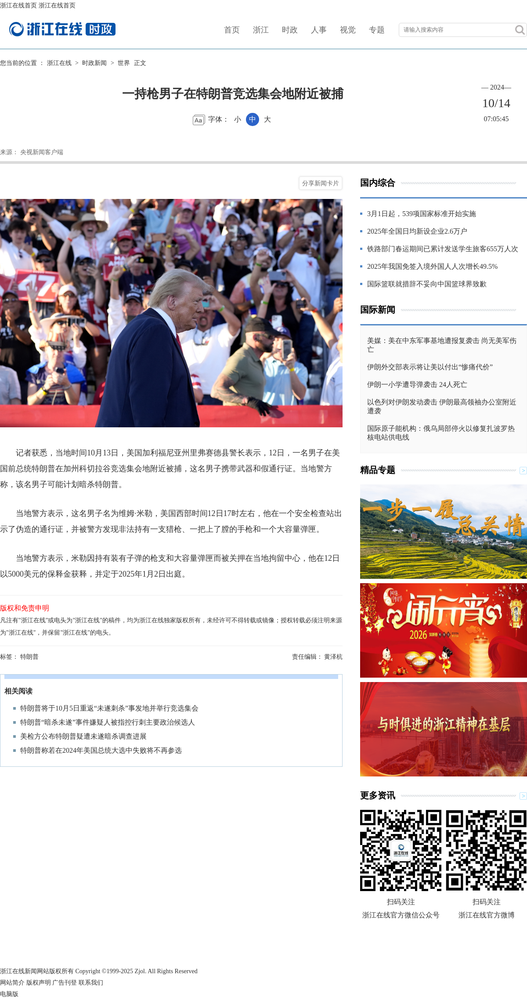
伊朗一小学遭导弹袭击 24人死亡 (417, 384)
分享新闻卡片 (320, 183)
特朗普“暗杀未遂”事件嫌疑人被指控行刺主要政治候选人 (107, 722)
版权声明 (38, 982)
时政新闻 (94, 63)
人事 (319, 29)
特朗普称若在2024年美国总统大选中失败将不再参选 (101, 750)
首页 (232, 29)
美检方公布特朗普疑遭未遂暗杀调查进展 (83, 736)
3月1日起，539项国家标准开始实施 (421, 213)
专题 (377, 29)
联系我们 (91, 982)
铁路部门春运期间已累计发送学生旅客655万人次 (442, 249)
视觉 (348, 29)
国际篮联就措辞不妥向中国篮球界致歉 (427, 284)
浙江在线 (59, 63)
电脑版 (9, 994)
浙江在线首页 (18, 5)
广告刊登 (64, 982)
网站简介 (12, 982)
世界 (124, 63)
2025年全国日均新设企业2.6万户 (417, 231)
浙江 (261, 29)
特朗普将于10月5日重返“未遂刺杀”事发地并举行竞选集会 (109, 708)
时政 (290, 29)
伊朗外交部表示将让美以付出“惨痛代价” (430, 367)
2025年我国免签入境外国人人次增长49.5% (432, 266)
